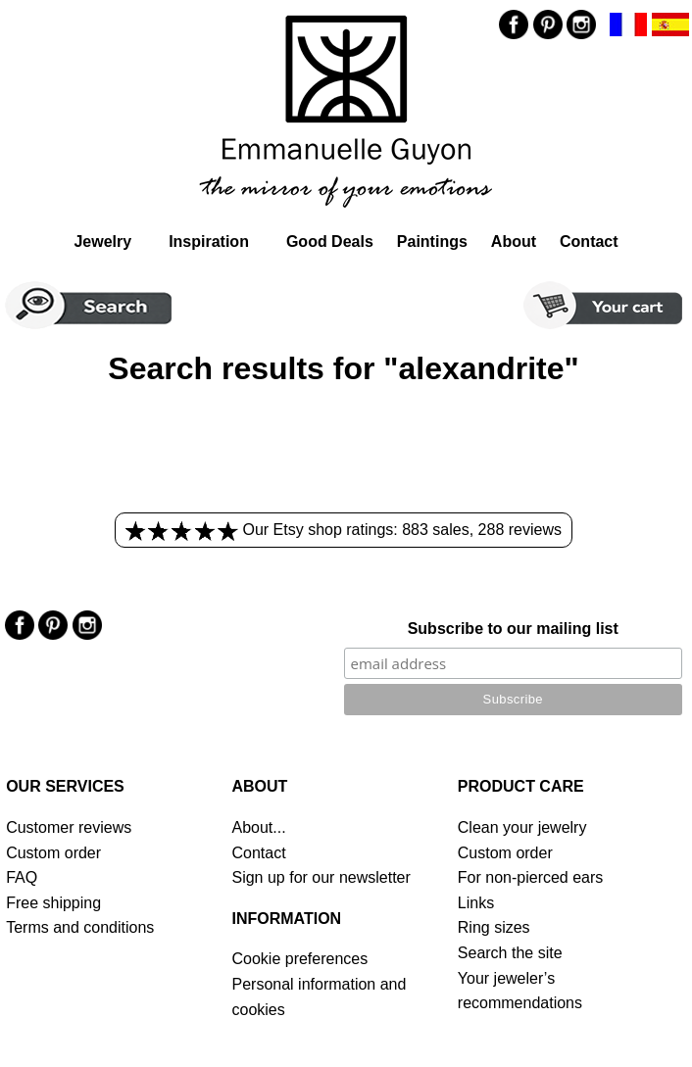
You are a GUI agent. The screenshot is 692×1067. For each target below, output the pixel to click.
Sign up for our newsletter (320, 877)
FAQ (21, 877)
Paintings (432, 241)
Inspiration (209, 241)
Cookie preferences (299, 958)
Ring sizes (494, 927)
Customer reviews (68, 827)
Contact (589, 241)
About (513, 241)
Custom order (53, 853)
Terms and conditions (80, 927)
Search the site (510, 953)
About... (258, 827)
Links (476, 903)
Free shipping (53, 903)
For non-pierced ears (531, 877)
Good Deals (329, 241)
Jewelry (102, 241)
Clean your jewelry (522, 827)
